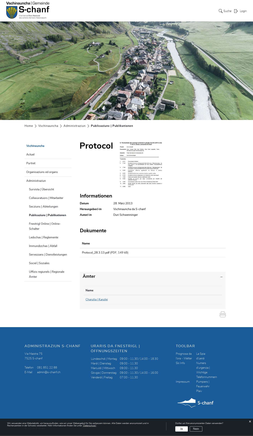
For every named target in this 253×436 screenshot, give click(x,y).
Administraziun (36, 180)
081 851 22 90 (141, 300)
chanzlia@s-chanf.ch (185, 300)
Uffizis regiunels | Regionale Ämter (46, 274)
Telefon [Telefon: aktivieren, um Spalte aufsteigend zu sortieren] (135, 291)
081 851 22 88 (47, 368)
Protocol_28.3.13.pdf (95, 252)
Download (205, 253)
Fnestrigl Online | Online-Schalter (45, 226)
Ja (181, 428)
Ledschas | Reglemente (43, 237)
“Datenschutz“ (89, 426)
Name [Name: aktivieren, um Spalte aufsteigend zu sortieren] (86, 243)
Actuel (30, 154)
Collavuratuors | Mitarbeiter (46, 198)
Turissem (185, 11)
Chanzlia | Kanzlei (97, 300)
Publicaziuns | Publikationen (50, 215)
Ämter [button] (89, 277)
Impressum (183, 382)
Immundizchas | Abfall (43, 246)
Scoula (171, 11)
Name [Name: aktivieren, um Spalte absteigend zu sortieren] (89, 291)
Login (243, 11)
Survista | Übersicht (41, 189)
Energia (201, 11)
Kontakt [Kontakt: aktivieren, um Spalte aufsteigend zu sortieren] (177, 291)
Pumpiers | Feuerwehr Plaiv (202, 387)
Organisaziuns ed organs (42, 172)
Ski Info (180, 364)
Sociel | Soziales (39, 263)
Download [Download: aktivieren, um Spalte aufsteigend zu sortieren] (195, 243)
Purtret (30, 163)
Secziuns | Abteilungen (43, 206)
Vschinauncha (153, 11)
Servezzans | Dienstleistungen (48, 254)
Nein (196, 428)
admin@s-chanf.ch (49, 373)
